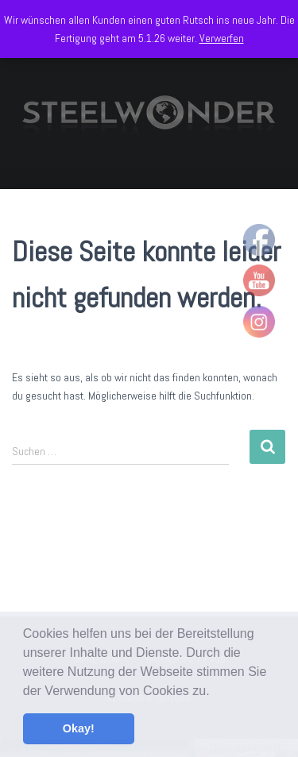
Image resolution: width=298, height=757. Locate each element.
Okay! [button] (79, 728)
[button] (215, 691)
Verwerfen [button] (221, 38)
